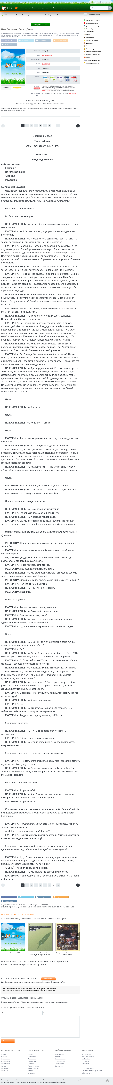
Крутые (3, 1066)
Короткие (58, 1056)
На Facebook (8, 40)
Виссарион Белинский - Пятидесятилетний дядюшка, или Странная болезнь (40, 955)
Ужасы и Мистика (33, 1068)
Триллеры (4, 1068)
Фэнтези (30, 1071)
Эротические (59, 1066)
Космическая (32, 1061)
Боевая (30, 1054)
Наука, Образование (92, 29)
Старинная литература (93, 54)
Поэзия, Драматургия (92, 63)
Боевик (3, 1054)
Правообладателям (88, 1068)
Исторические (5, 1061)
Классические (5, 1064)
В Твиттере (26, 40)
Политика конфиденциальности (92, 1071)
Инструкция (72, 94)
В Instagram (43, 40)
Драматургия (46, 64)
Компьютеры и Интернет (93, 60)
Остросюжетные (60, 1061)
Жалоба (37, 88)
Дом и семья (90, 43)
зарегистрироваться (23, 991)
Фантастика (74, 8)
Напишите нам (46, 91)
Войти (95, 2)
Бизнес (88, 46)
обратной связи (60, 1082)
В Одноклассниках (63, 40)
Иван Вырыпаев (47, 55)
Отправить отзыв (8, 1041)
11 (58, 126)
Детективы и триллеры (40, 8)
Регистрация (106, 2)
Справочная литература (93, 51)
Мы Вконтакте (9, 45)
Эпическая (31, 1073)
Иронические (5, 1059)
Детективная (32, 1059)
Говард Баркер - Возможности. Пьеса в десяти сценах (67, 954)
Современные (59, 1064)
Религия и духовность (92, 49)
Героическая (32, 1056)
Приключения (90, 37)
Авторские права (40, 25)
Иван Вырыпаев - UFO (13, 953)
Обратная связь (87, 1073)
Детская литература (92, 40)
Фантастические (60, 1059)
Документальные (91, 31)
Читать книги (25, 8)
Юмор (88, 57)
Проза (88, 34)
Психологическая (33, 1066)
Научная (31, 1064)
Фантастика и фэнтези (93, 20)
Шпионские (4, 1071)
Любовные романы (60, 8)
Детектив (4, 1056)
